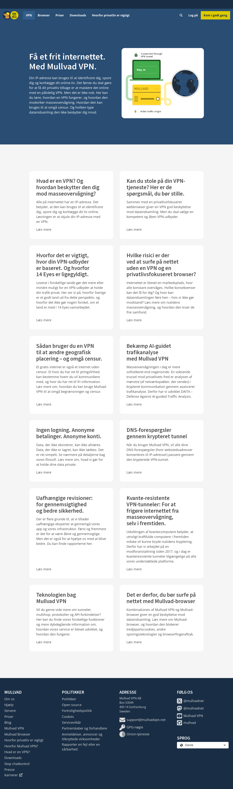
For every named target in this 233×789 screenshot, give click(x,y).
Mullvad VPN (14, 728)
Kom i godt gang (215, 15)
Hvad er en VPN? (17, 752)
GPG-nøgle (131, 727)
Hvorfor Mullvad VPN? (21, 746)
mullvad (186, 723)
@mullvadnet (190, 701)
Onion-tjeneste (134, 734)
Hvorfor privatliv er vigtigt (111, 15)
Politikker (69, 699)
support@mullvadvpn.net (142, 720)
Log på (193, 15)
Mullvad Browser (17, 734)
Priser (60, 15)
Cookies (68, 716)
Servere (10, 710)
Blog (7, 722)
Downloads (78, 15)
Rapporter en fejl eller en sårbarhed (81, 746)
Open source (72, 705)
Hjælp (8, 705)
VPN (29, 15)
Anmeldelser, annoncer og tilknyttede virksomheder (82, 736)
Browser (44, 15)
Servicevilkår (71, 722)
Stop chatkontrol (17, 764)
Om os (9, 699)
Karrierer (13, 775)
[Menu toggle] (14, 15)
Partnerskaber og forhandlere (84, 728)
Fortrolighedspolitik (77, 710)
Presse (9, 769)
